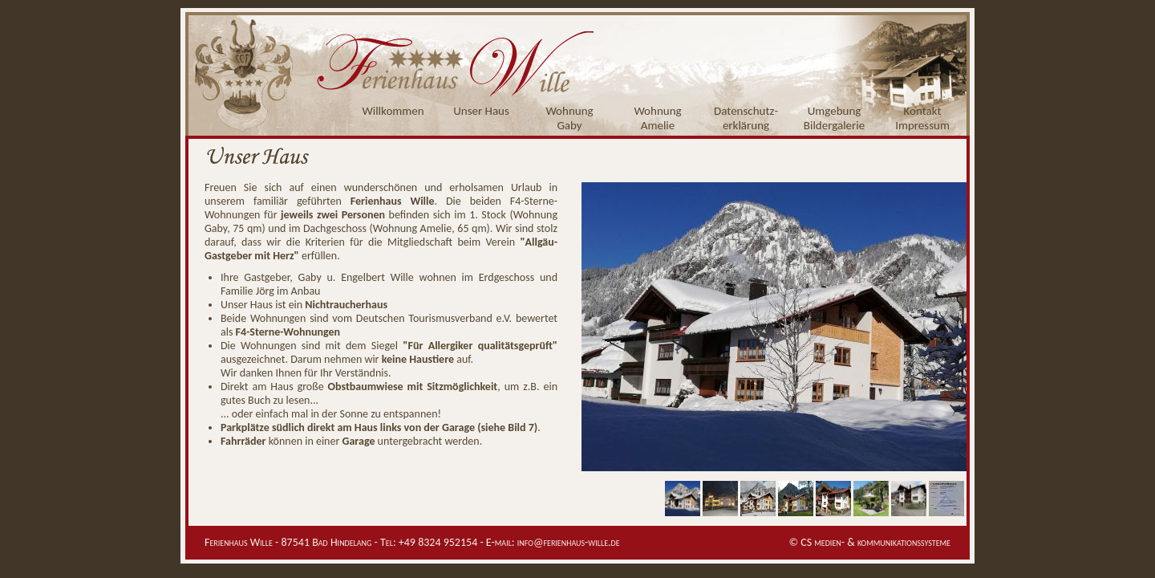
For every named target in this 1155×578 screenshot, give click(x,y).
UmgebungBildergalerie (834, 118)
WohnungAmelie (657, 118)
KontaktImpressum (922, 118)
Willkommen (393, 111)
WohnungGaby (569, 118)
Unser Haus (481, 111)
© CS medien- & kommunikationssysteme (869, 542)
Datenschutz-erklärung (746, 118)
